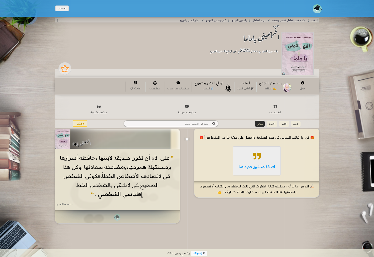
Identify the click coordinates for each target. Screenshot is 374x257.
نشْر (80, 123)
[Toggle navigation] (317, 8)
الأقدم (296, 123)
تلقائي (260, 123)
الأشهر (284, 123)
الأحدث (272, 123)
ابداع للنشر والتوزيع (221, 51)
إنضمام (62, 8)
